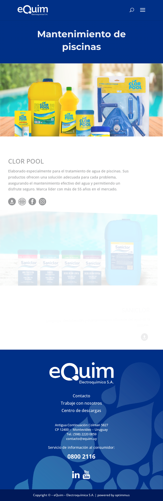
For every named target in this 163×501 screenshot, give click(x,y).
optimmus (122, 495)
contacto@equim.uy (81, 438)
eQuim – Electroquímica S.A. (74, 495)
